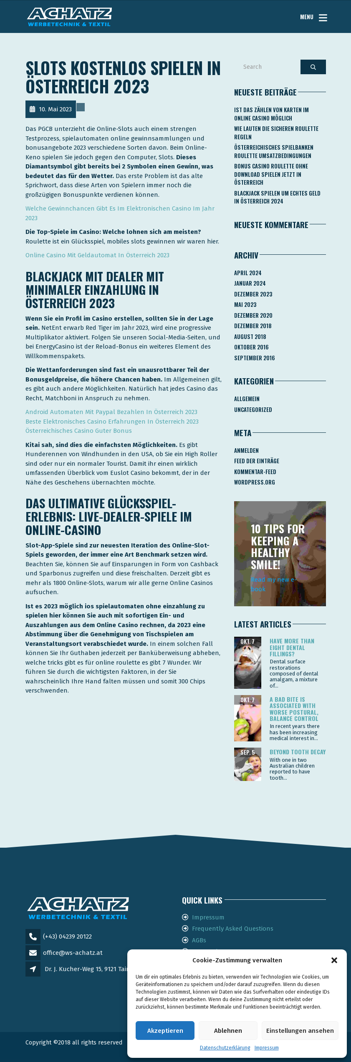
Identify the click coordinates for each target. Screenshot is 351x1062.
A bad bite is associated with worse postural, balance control (294, 709)
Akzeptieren (165, 1030)
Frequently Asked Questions (232, 928)
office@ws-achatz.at (73, 953)
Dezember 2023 (253, 294)
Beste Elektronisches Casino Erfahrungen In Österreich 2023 (112, 421)
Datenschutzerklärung (225, 1048)
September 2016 (254, 358)
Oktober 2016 (251, 347)
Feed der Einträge (256, 461)
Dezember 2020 (253, 315)
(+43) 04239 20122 (67, 936)
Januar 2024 (250, 283)
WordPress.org (254, 482)
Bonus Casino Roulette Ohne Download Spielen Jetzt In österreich (271, 174)
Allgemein (247, 398)
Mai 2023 (245, 304)
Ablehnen (228, 1030)
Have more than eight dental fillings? (292, 647)
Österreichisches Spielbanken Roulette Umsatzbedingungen (273, 151)
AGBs (199, 940)
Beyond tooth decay (298, 751)
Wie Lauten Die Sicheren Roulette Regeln (276, 132)
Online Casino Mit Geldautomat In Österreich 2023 (97, 255)
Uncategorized (253, 409)
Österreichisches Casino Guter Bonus (78, 430)
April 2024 (248, 273)
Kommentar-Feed (255, 471)
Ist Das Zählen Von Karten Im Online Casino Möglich (271, 113)
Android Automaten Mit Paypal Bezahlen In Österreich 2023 (111, 412)
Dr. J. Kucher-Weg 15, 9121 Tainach (93, 969)
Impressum (267, 1048)
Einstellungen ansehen (300, 1030)
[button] (334, 960)
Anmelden (246, 450)
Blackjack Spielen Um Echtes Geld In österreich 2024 (277, 197)
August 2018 (250, 336)
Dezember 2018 (253, 325)
